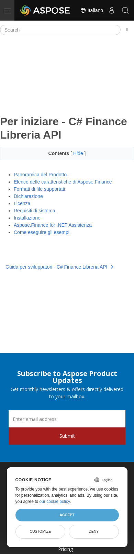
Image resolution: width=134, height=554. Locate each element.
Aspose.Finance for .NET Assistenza (53, 225)
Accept (66, 515)
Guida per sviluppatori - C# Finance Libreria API (59, 267)
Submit (67, 436)
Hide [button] (79, 153)
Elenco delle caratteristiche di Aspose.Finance (63, 182)
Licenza (22, 203)
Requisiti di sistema (34, 210)
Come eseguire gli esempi (41, 232)
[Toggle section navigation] (127, 30)
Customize (40, 531)
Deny (94, 531)
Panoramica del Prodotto (40, 174)
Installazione (27, 218)
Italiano (91, 10)
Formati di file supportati (39, 189)
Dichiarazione (28, 196)
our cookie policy (55, 501)
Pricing (65, 549)
